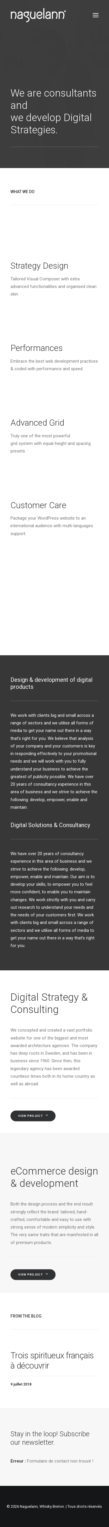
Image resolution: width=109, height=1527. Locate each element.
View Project (33, 1116)
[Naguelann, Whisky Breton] (38, 15)
